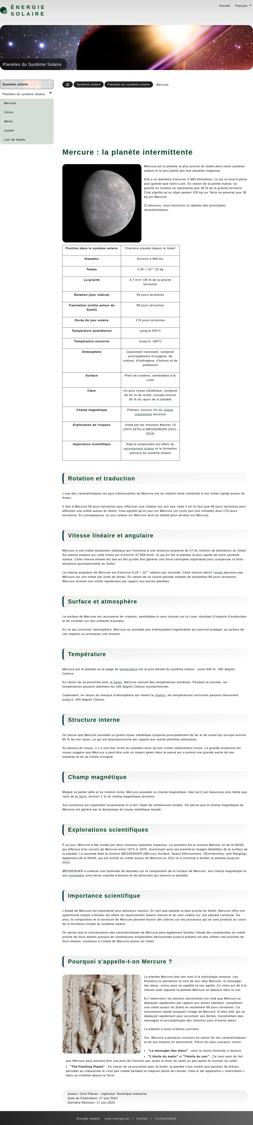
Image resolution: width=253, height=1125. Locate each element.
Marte (8, 121)
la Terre (81, 796)
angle (219, 572)
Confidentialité (165, 1118)
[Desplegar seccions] (49, 94)
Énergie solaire (28, 10)
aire (109, 535)
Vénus (9, 112)
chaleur (160, 695)
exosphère (76, 875)
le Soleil (116, 682)
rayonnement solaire (139, 448)
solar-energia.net (117, 1118)
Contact (142, 1118)
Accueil (224, 5)
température (128, 669)
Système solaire (15, 84)
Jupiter (9, 130)
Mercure (10, 103)
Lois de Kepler (15, 139)
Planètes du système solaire (23, 94)
